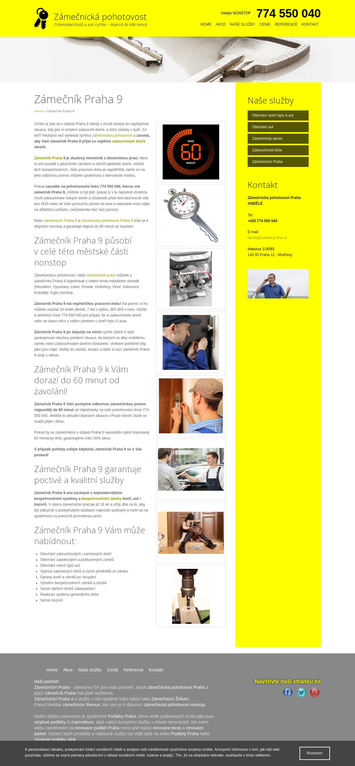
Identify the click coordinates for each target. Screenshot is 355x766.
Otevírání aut (262, 127)
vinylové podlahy (50, 722)
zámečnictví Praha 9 (60, 221)
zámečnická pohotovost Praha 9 (107, 221)
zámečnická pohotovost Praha (176, 687)
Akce (221, 24)
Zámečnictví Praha (267, 162)
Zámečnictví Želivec (170, 698)
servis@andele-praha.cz (267, 238)
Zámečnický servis (267, 138)
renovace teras (167, 727)
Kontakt (310, 24)
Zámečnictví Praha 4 (53, 698)
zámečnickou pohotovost (112, 135)
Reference (286, 24)
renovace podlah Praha (97, 727)
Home (205, 24)
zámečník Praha (60, 693)
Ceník (265, 24)
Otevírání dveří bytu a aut (272, 115)
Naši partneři (46, 681)
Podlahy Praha (122, 716)
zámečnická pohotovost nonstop (174, 704)
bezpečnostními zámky (101, 499)
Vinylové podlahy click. (55, 739)
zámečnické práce (101, 275)
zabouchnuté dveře (128, 141)
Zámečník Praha (48, 158)
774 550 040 (288, 13)
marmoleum (82, 722)
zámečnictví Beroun (81, 704)
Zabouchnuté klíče (267, 150)
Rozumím (314, 753)
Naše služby (242, 24)
